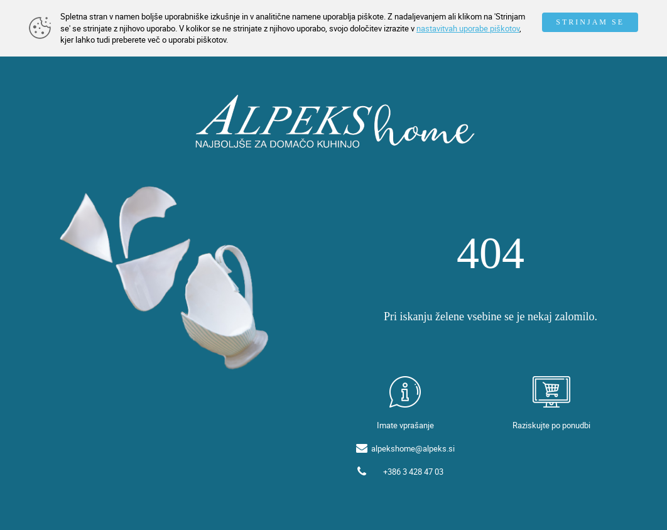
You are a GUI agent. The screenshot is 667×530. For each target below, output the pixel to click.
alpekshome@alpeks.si (413, 448)
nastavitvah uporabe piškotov (467, 28)
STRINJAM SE (590, 22)
